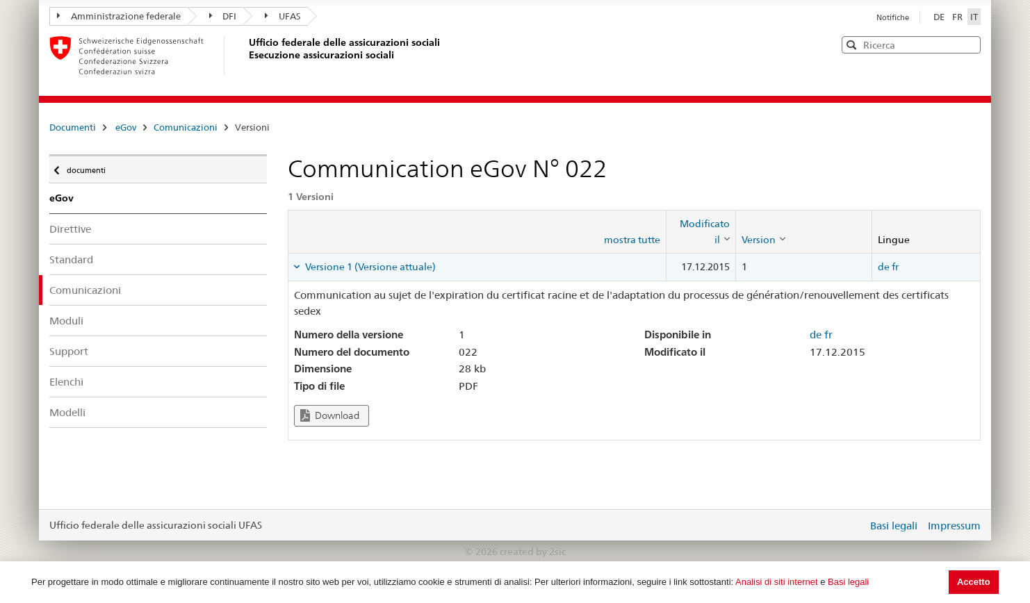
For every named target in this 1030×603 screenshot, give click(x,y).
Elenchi (66, 381)
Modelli (67, 412)
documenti (85, 167)
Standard (71, 259)
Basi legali (848, 582)
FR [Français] (958, 16)
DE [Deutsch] (940, 16)
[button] (968, 44)
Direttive (70, 229)
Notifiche (892, 17)
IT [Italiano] (974, 16)
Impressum (954, 525)
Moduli (66, 320)
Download (329, 415)
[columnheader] (700, 232)
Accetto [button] (973, 582)
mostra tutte (632, 239)
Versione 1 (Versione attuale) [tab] (369, 266)
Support (68, 351)
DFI (223, 16)
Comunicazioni (186, 127)
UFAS (283, 16)
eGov (125, 127)
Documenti (72, 127)
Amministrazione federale (119, 16)
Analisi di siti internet (776, 582)
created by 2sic (533, 551)
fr (895, 266)
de (884, 266)
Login (854, 525)
